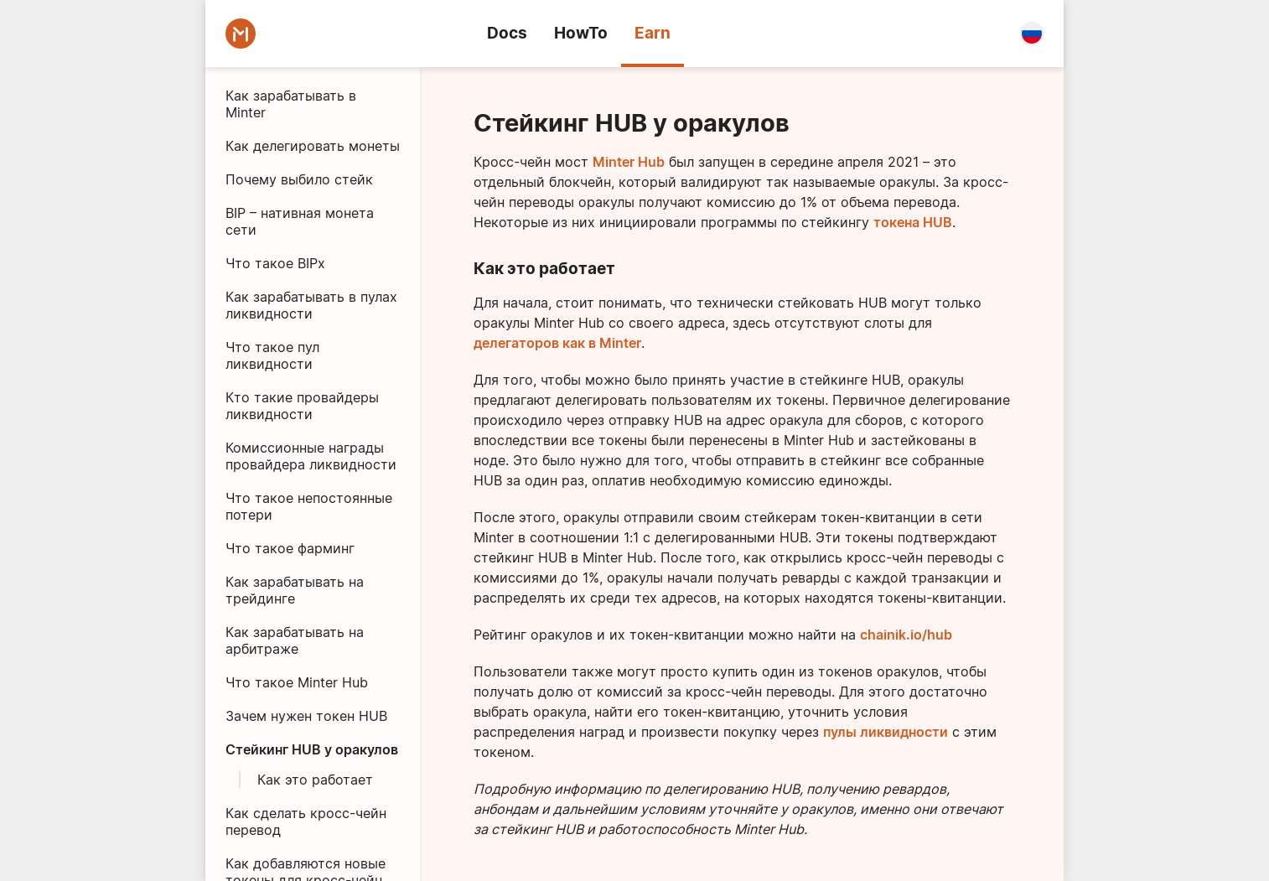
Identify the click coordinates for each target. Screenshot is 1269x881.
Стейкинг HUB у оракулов (311, 749)
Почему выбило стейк (299, 179)
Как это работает (315, 779)
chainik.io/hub (906, 634)
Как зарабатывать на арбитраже (294, 640)
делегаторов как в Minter (557, 342)
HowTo (581, 33)
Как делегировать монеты (312, 145)
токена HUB (912, 222)
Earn (652, 33)
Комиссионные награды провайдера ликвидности (310, 456)
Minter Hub (629, 161)
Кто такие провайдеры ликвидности (302, 405)
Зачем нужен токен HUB (306, 715)
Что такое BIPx (275, 263)
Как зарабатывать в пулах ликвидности (311, 305)
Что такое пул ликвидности (272, 355)
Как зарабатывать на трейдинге (294, 590)
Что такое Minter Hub (296, 682)
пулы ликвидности (885, 731)
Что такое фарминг (290, 548)
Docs (507, 33)
